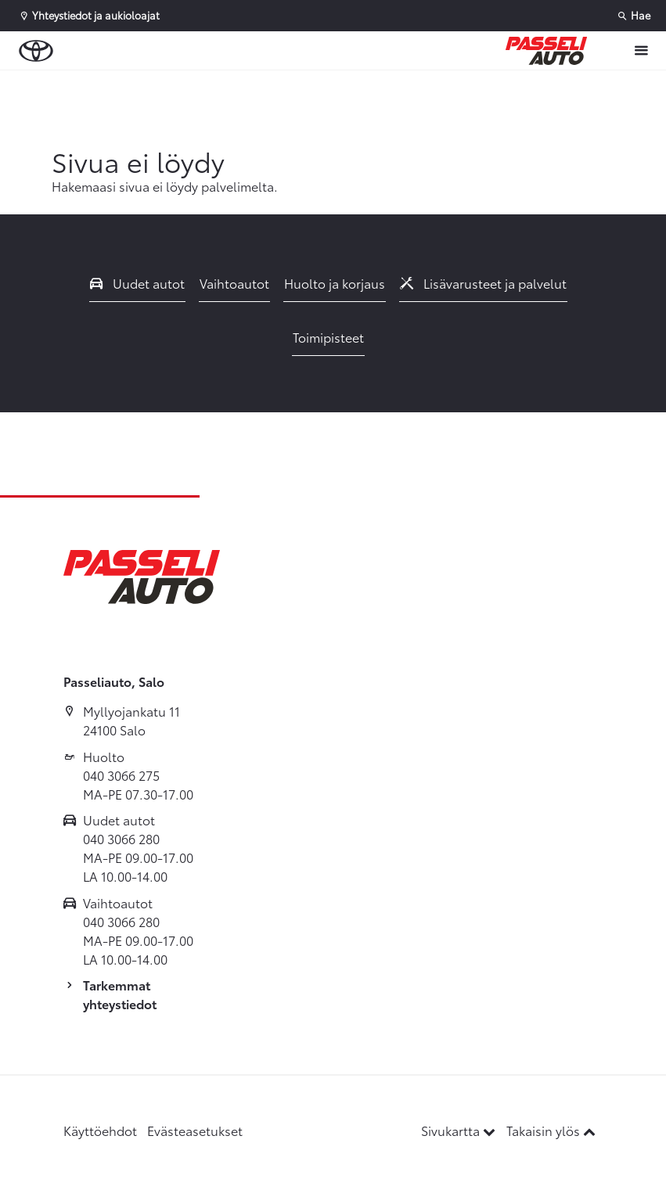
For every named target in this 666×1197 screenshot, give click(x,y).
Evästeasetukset (195, 1130)
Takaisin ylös (551, 1130)
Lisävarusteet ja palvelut (483, 283)
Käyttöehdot (100, 1130)
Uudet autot (137, 283)
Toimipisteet (328, 337)
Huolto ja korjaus (334, 283)
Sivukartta (460, 1130)
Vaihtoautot (234, 283)
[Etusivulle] (546, 51)
